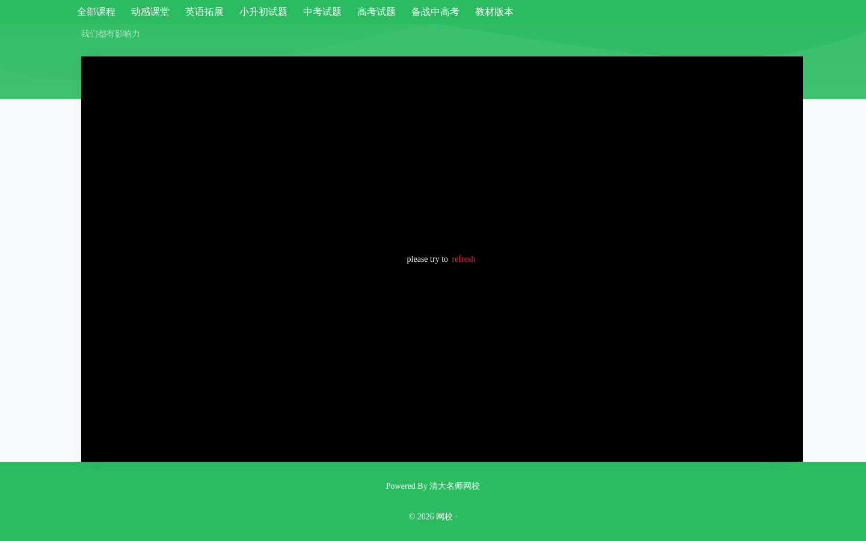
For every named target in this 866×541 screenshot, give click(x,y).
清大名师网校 (454, 486)
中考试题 (322, 12)
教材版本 (494, 12)
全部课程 (96, 12)
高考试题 (376, 12)
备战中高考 (435, 12)
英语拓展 (204, 12)
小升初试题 (263, 12)
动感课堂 (150, 12)
